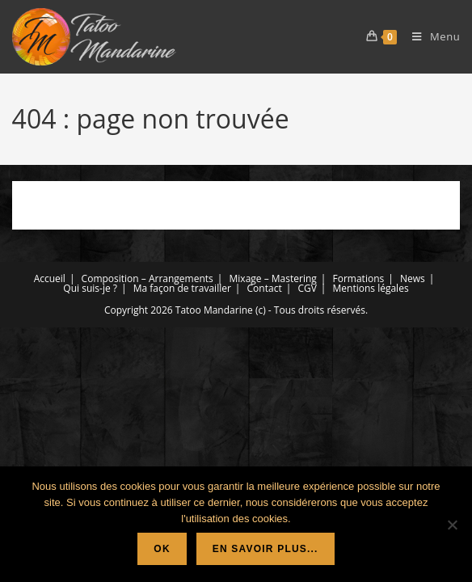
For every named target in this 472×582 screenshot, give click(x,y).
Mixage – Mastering (273, 278)
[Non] (452, 525)
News (412, 278)
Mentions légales (371, 288)
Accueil (49, 278)
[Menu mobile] (430, 36)
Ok (162, 549)
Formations (359, 278)
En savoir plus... (265, 549)
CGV (306, 288)
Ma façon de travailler (182, 288)
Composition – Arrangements (147, 278)
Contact (264, 288)
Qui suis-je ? (90, 288)
